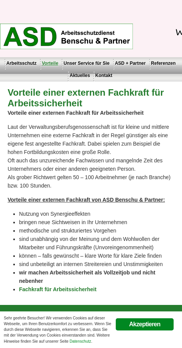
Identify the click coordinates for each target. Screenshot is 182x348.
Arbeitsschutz (21, 63)
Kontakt (103, 75)
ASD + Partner (130, 63)
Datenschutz (80, 341)
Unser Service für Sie (87, 63)
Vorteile (50, 63)
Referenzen (163, 63)
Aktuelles (80, 75)
